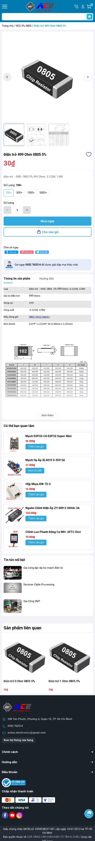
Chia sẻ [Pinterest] (26, 252)
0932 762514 (15, 726)
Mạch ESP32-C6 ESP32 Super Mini (48, 436)
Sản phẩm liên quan (22, 627)
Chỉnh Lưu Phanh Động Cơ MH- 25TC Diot (53, 532)
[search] (89, 17)
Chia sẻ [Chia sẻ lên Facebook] (10, 252)
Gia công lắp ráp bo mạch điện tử (43, 567)
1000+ (31, 192)
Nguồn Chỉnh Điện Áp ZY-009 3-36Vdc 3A (52, 508)
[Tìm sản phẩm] (47, 16)
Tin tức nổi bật (14, 560)
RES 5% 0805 (23, 25)
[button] (87, 77)
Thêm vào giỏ (36, 446)
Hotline (77, 6)
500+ (19, 192)
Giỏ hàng (91, 6)
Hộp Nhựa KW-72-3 (38, 484)
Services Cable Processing (38, 584)
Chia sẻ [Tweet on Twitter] (41, 252)
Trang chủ (8, 25)
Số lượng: (9, 202)
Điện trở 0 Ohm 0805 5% (19, 681)
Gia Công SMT (31, 601)
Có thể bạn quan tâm (19, 426)
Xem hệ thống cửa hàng (18, 740)
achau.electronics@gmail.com (27, 732)
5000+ (43, 192)
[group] (47, 77)
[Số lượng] (17, 210)
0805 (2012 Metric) (39, 316)
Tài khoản (83, 6)
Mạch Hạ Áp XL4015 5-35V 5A (45, 460)
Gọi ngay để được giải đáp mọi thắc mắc (46, 264)
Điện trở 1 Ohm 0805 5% (64, 681)
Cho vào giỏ (50, 232)
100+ (9, 192)
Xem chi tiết (35, 470)
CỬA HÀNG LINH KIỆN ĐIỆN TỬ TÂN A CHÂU (53, 836)
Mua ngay (47, 221)
